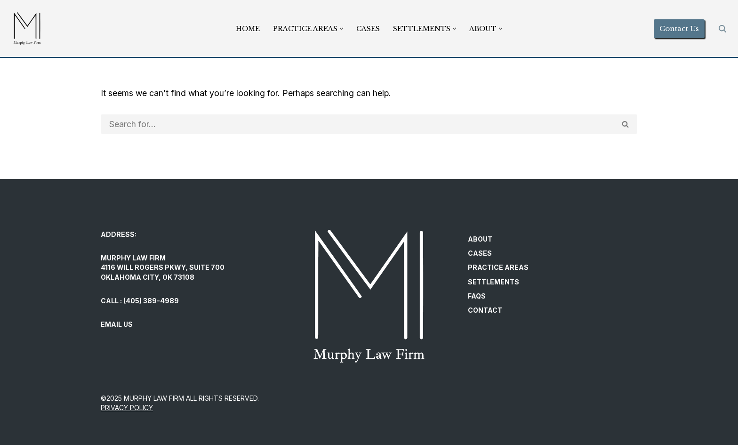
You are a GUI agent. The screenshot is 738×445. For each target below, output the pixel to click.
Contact (485, 311)
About (480, 239)
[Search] (722, 28)
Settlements (493, 282)
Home (248, 28)
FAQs (477, 296)
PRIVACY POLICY (127, 408)
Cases (368, 28)
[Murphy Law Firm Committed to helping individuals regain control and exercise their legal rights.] (27, 28)
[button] (341, 28)
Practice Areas (498, 268)
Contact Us (679, 28)
